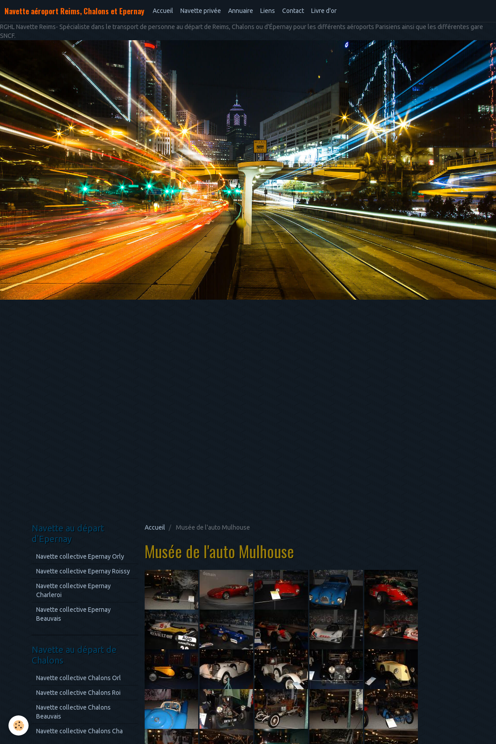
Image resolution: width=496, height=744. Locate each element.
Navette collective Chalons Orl (78, 677)
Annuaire (240, 10)
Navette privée (200, 10)
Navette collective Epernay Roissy (83, 571)
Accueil (163, 10)
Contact (293, 10)
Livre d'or (324, 10)
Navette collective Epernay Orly (80, 556)
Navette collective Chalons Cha (79, 731)
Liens (267, 10)
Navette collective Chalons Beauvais (73, 712)
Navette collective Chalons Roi (78, 692)
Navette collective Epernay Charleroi (73, 590)
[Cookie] (19, 725)
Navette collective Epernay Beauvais (73, 614)
